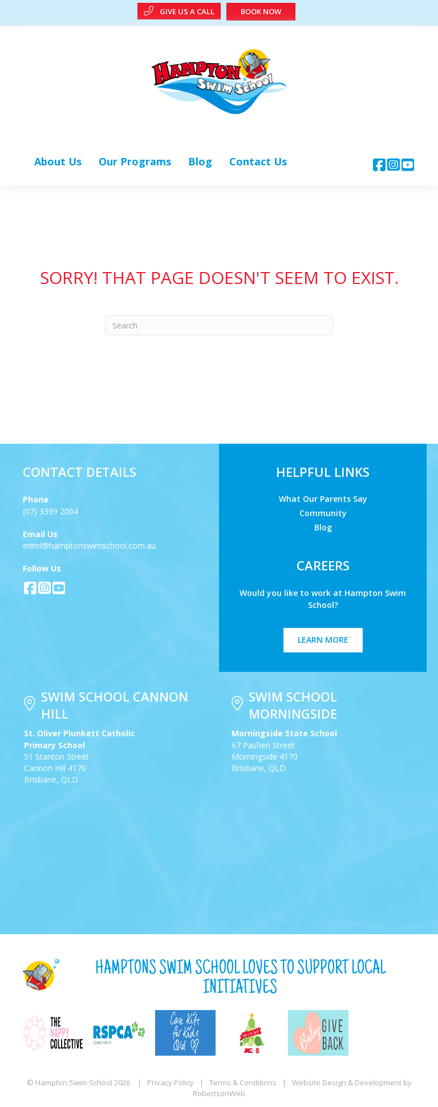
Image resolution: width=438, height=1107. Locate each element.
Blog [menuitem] (323, 527)
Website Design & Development (347, 1082)
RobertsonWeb (219, 1093)
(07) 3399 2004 (50, 511)
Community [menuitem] (323, 512)
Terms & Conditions (243, 1082)
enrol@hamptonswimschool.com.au (89, 545)
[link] (58, 161)
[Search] (219, 325)
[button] (379, 164)
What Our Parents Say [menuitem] (323, 498)
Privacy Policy (170, 1082)
